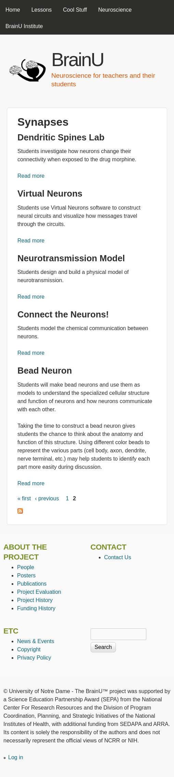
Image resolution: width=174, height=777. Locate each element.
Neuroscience (115, 10)
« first (24, 498)
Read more (30, 176)
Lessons (41, 10)
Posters (26, 575)
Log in (15, 757)
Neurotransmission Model (71, 258)
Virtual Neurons (49, 193)
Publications (31, 584)
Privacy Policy (34, 658)
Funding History (36, 608)
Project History (35, 600)
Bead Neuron (44, 370)
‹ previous (47, 498)
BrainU (77, 59)
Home (12, 10)
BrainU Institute (24, 26)
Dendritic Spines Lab (61, 137)
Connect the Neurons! (63, 314)
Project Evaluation (39, 592)
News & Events (35, 641)
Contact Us (117, 557)
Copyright (28, 649)
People (25, 567)
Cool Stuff (75, 10)
